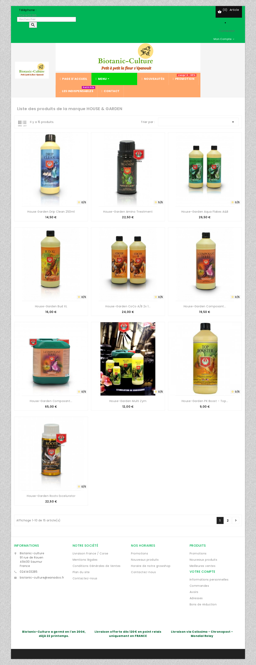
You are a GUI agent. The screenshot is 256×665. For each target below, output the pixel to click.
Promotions (139, 553)
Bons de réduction (203, 604)
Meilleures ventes (203, 566)
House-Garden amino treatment (128, 212)
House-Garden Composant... (205, 306)
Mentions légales (85, 560)
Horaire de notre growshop (151, 566)
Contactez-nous (85, 578)
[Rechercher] (46, 19)
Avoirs (194, 592)
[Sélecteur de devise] (224, 39)
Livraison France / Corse (90, 553)
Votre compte (202, 571)
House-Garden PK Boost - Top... (205, 401)
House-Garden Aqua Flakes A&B (204, 212)
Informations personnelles (209, 580)
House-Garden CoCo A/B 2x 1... (128, 306)
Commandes (199, 586)
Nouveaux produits (145, 560)
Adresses (196, 598)
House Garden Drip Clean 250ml (51, 212)
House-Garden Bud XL (51, 306)
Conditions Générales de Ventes (97, 566)
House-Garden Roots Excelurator (51, 496)
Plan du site (81, 572)
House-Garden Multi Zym (128, 401)
